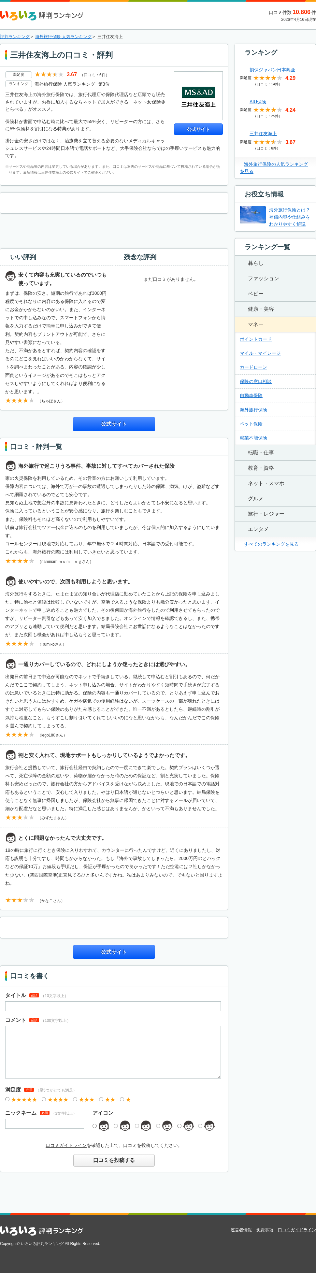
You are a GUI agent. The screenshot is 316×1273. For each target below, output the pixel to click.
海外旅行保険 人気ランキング (63, 36)
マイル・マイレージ (260, 353)
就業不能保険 (253, 437)
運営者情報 (241, 1229)
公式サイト (198, 129)
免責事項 (264, 1229)
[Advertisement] (114, 230)
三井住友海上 (263, 133)
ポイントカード (256, 339)
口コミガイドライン (66, 1145)
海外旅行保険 (253, 409)
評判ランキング (15, 36)
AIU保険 (258, 101)
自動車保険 (251, 395)
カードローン (253, 367)
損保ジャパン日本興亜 (272, 69)
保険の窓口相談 (256, 381)
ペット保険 (251, 423)
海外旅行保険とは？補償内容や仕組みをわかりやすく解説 (289, 217)
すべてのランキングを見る (271, 544)
